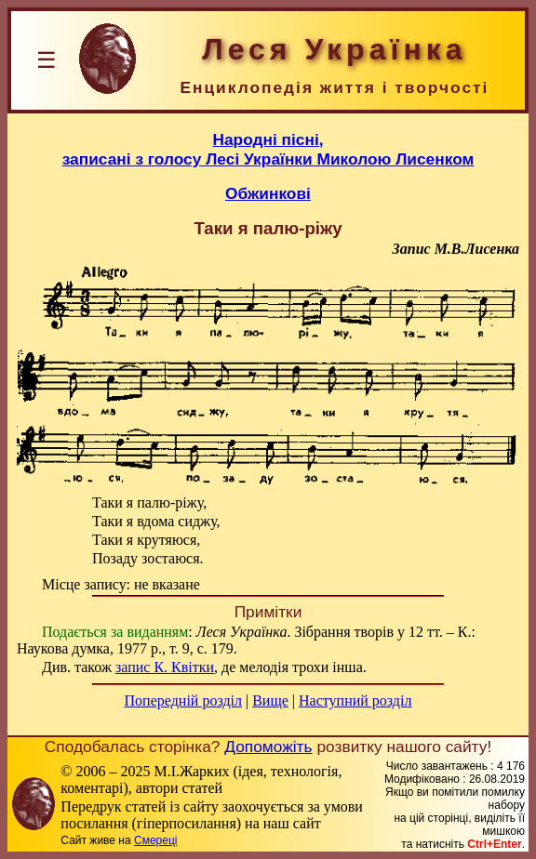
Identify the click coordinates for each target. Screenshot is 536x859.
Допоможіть (268, 746)
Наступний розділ (355, 700)
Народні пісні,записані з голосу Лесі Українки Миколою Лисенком (268, 149)
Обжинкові (268, 193)
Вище (270, 700)
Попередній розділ (183, 700)
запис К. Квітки (164, 667)
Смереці (155, 840)
